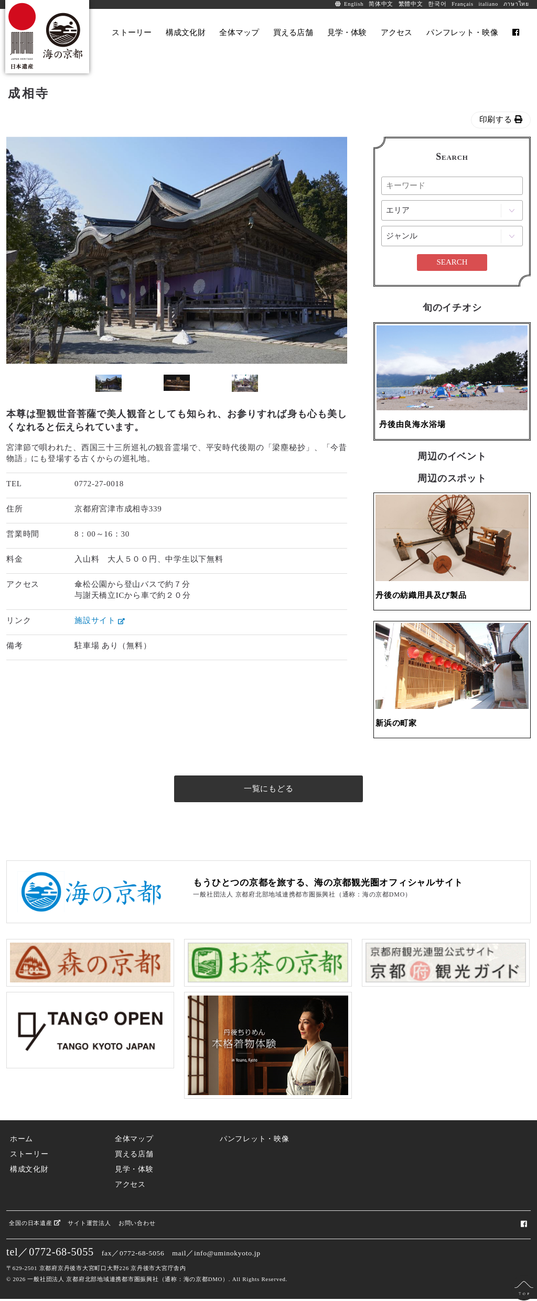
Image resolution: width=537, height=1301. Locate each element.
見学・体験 (134, 1171)
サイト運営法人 (89, 1224)
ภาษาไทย (516, 4)
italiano (488, 4)
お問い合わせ (137, 1224)
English (353, 4)
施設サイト (99, 620)
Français (463, 4)
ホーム (21, 1141)
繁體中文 (411, 4)
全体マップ (134, 1141)
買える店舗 (134, 1156)
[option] (176, 250)
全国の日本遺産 (34, 1224)
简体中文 (381, 4)
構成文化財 (29, 1171)
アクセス (130, 1186)
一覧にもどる (269, 790)
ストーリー (29, 1156)
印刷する (501, 119)
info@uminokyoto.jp (227, 1255)
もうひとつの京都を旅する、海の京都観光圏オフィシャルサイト (328, 884)
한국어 (437, 4)
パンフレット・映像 (254, 1141)
